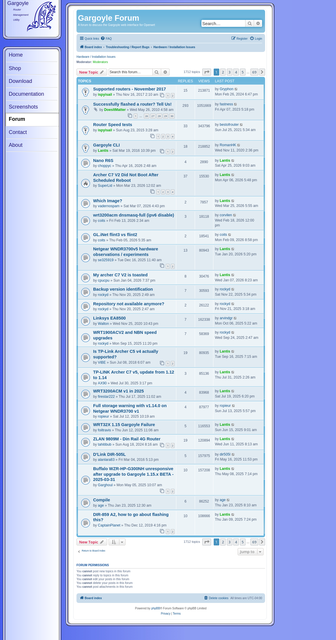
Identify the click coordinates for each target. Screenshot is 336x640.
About (15, 145)
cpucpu (103, 280)
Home (16, 55)
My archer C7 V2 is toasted (120, 275)
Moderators (100, 62)
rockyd (103, 295)
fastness (226, 104)
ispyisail (105, 95)
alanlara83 (106, 460)
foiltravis (104, 430)
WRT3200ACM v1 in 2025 (118, 391)
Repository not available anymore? (128, 303)
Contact (18, 132)
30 (171, 116)
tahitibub (104, 444)
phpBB (155, 608)
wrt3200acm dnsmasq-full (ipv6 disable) (133, 215)
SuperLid (105, 186)
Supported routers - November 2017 (129, 89)
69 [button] (254, 72)
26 (146, 116)
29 (165, 116)
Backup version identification (123, 289)
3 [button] (230, 72)
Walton (103, 324)
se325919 (106, 260)
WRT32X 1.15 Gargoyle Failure (124, 424)
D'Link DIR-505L (109, 454)
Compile (101, 500)
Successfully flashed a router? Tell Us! (132, 104)
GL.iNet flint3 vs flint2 (115, 234)
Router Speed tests (112, 124)
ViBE (102, 362)
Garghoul (105, 485)
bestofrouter (229, 125)
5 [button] (243, 72)
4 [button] (236, 72)
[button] (206, 72)
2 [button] (223, 72)
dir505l (225, 454)
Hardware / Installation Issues (96, 56)
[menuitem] (106, 39)
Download (20, 81)
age (101, 505)
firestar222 (106, 397)
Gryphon (227, 89)
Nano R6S (103, 160)
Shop (15, 68)
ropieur (103, 416)
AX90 (102, 383)
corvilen (226, 215)
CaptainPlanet (109, 525)
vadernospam (108, 206)
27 (153, 116)
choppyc (104, 166)
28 (159, 116)
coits (101, 221)
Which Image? (107, 200)
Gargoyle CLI (106, 145)
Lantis (103, 151)
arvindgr (226, 318)
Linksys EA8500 (109, 318)
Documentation (26, 94)
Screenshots (23, 107)
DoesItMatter (115, 110)
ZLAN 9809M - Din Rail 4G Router (127, 439)
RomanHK (228, 145)
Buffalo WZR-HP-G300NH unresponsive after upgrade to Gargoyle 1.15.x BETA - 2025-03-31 (133, 474)
